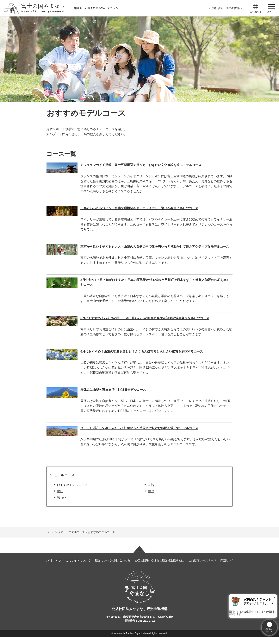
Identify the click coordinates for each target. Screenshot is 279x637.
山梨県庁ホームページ (202, 560)
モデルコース (64, 475)
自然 (151, 485)
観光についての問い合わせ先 (112, 560)
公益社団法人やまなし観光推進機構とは (159, 560)
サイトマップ (53, 560)
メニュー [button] (271, 12)
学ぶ (151, 491)
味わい (61, 497)
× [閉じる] (274, 597)
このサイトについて (78, 560)
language (255, 12)
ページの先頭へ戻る (139, 549)
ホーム (50, 532)
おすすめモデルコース (72, 485)
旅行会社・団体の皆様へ (227, 8)
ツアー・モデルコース (71, 532)
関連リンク (227, 560)
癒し (60, 491)
